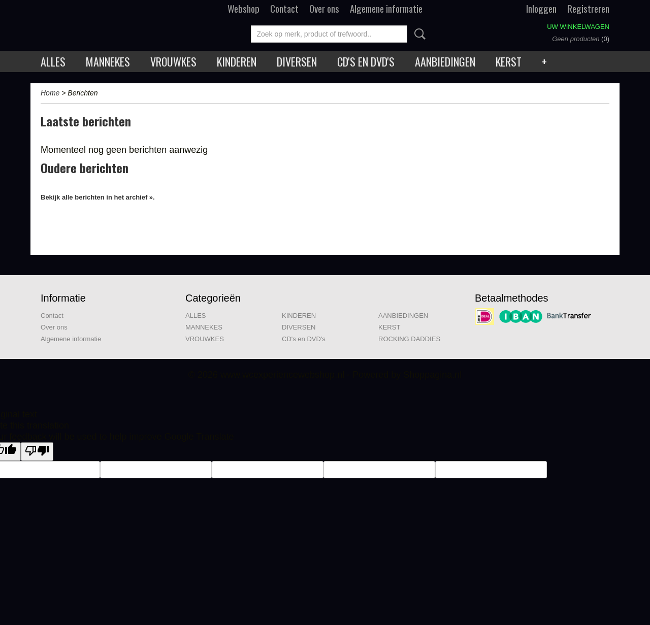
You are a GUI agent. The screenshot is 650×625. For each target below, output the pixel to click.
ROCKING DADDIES (409, 339)
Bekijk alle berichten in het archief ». (98, 197)
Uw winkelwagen (578, 26)
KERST (509, 61)
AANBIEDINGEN (445, 61)
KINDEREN (236, 61)
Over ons (324, 8)
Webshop (243, 8)
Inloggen (541, 8)
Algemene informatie (386, 8)
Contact (284, 8)
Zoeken (418, 34)
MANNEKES (108, 61)
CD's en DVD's (366, 61)
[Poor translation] (37, 451)
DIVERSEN (297, 61)
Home (50, 93)
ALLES (53, 61)
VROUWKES (173, 61)
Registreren (588, 8)
